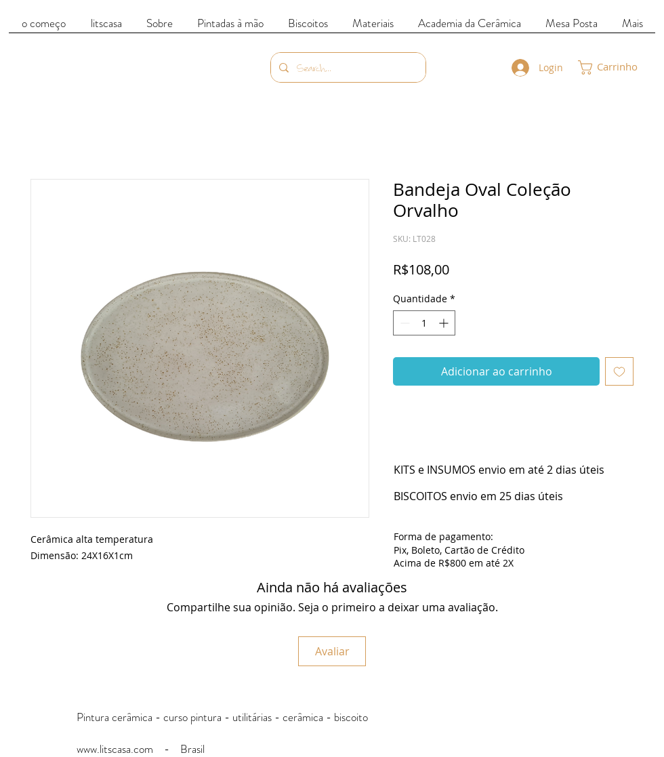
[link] (617, 67)
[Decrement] (403, 323)
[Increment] (444, 323)
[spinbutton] (424, 323)
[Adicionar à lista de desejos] (619, 371)
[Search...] (347, 67)
